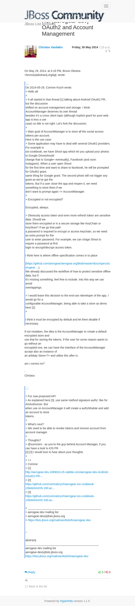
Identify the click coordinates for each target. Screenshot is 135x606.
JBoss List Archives (65, 16)
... (27, 83)
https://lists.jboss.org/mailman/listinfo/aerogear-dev (59, 520)
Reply (30, 572)
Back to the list (36, 586)
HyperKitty (66, 601)
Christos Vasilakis (51, 47)
